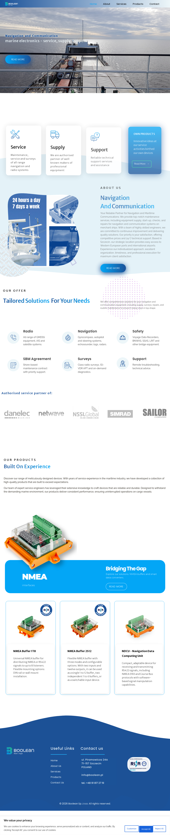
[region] (85, 826)
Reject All (137, 829)
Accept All (157, 829)
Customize (118, 829)
